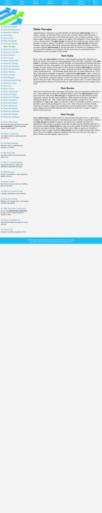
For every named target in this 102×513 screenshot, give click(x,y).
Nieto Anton (8, 38)
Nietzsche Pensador (11, 117)
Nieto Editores (50, 2)
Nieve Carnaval (8, 2)
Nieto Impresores (10, 106)
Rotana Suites (9, 181)
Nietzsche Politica (10, 108)
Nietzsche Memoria (11, 111)
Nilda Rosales (9, 172)
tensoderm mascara (44, 240)
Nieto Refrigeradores (12, 30)
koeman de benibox (58, 240)
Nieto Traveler (65, 2)
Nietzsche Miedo (10, 27)
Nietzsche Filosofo (11, 52)
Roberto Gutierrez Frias (13, 191)
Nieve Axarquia (81, 2)
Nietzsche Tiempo (10, 63)
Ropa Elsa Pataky (10, 199)
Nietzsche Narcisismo (12, 80)
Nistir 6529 (7, 229)
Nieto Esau (7, 35)
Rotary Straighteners (11, 220)
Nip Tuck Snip (9, 153)
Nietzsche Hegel (10, 94)
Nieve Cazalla (36, 2)
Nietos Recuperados (11, 69)
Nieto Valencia (9, 72)
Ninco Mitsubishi (10, 122)
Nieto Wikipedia (10, 41)
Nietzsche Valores (10, 49)
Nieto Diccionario (10, 103)
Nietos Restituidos (10, 61)
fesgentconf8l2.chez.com (52, 242)
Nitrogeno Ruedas (10, 143)
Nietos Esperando (10, 91)
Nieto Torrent (8, 89)
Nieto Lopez (8, 58)
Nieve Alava (95, 2)
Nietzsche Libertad (11, 32)
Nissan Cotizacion (10, 133)
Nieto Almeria (9, 55)
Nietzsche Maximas (11, 66)
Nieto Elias (22, 2)
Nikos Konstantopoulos (13, 162)
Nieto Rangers (9, 77)
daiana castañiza (33, 240)
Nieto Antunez (9, 75)
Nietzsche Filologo (11, 97)
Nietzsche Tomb (10, 83)
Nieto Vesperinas (10, 100)
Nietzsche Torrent (10, 44)
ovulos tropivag (69, 240)
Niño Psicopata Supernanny (14, 208)
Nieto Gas (7, 86)
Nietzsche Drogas (10, 114)
